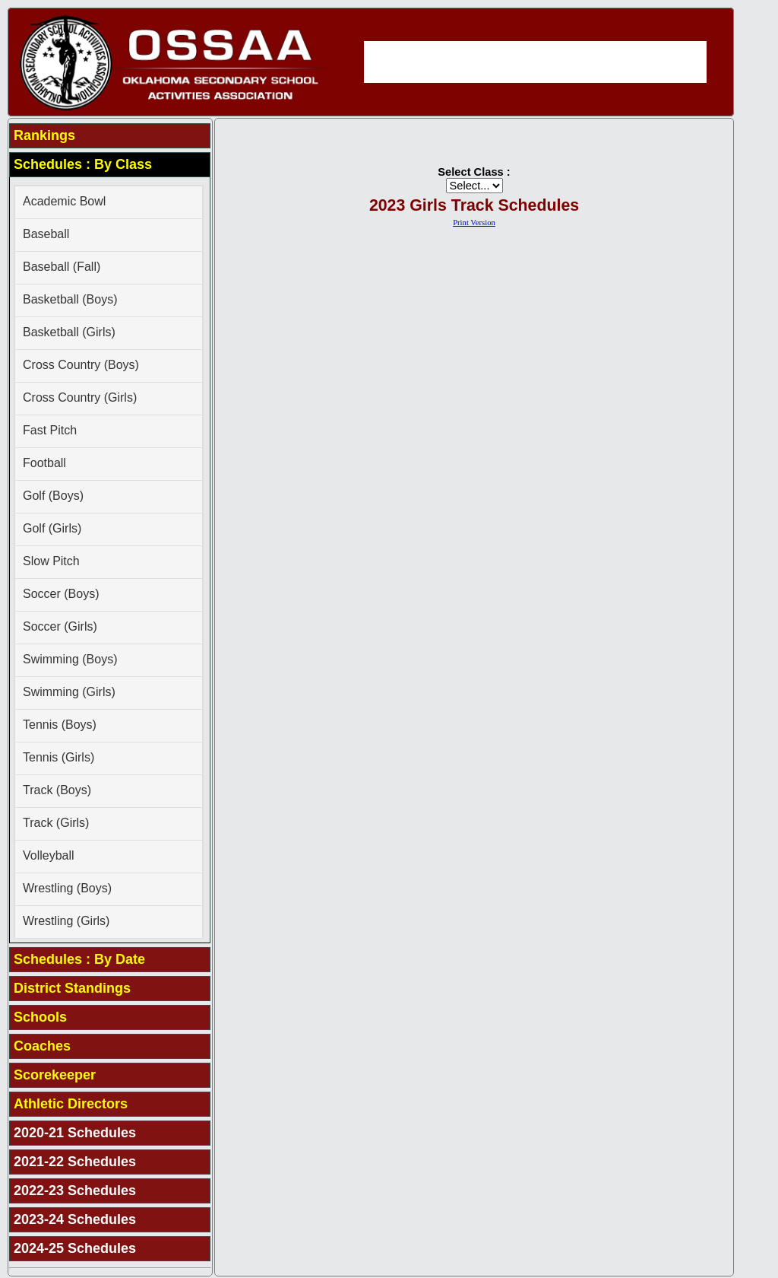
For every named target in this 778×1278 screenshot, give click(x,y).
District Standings (72, 988)
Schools (40, 1017)
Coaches (42, 1046)
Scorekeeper (55, 1074)
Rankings (44, 135)
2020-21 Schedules (75, 1132)
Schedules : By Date (79, 959)
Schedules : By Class (83, 164)
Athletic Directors (71, 1103)
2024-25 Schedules (75, 1248)
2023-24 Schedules (75, 1219)
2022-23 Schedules (75, 1190)
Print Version (474, 222)
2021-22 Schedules (75, 1161)
